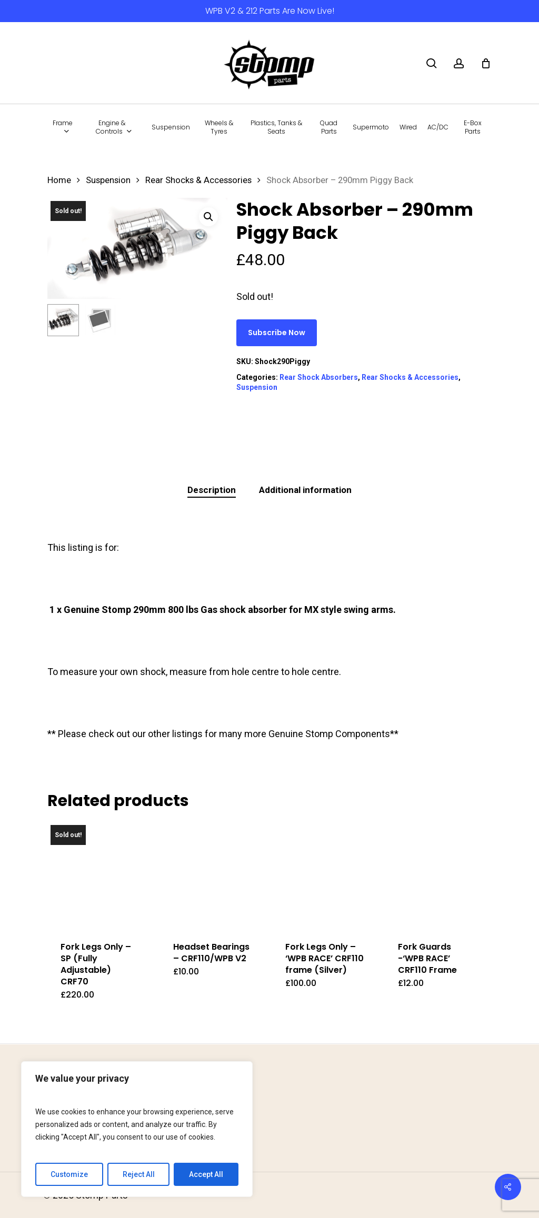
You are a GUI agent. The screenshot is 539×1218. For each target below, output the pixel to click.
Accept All (206, 1174)
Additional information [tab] (305, 490)
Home (59, 180)
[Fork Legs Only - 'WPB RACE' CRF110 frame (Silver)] (325, 875)
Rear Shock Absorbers (319, 377)
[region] (137, 1129)
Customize (69, 1174)
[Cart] (486, 63)
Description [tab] (211, 490)
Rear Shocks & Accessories (198, 180)
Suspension (108, 180)
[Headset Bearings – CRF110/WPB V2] (213, 875)
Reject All (139, 1174)
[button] (208, 216)
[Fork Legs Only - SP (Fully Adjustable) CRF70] (100, 875)
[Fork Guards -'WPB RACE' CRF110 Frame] (438, 875)
